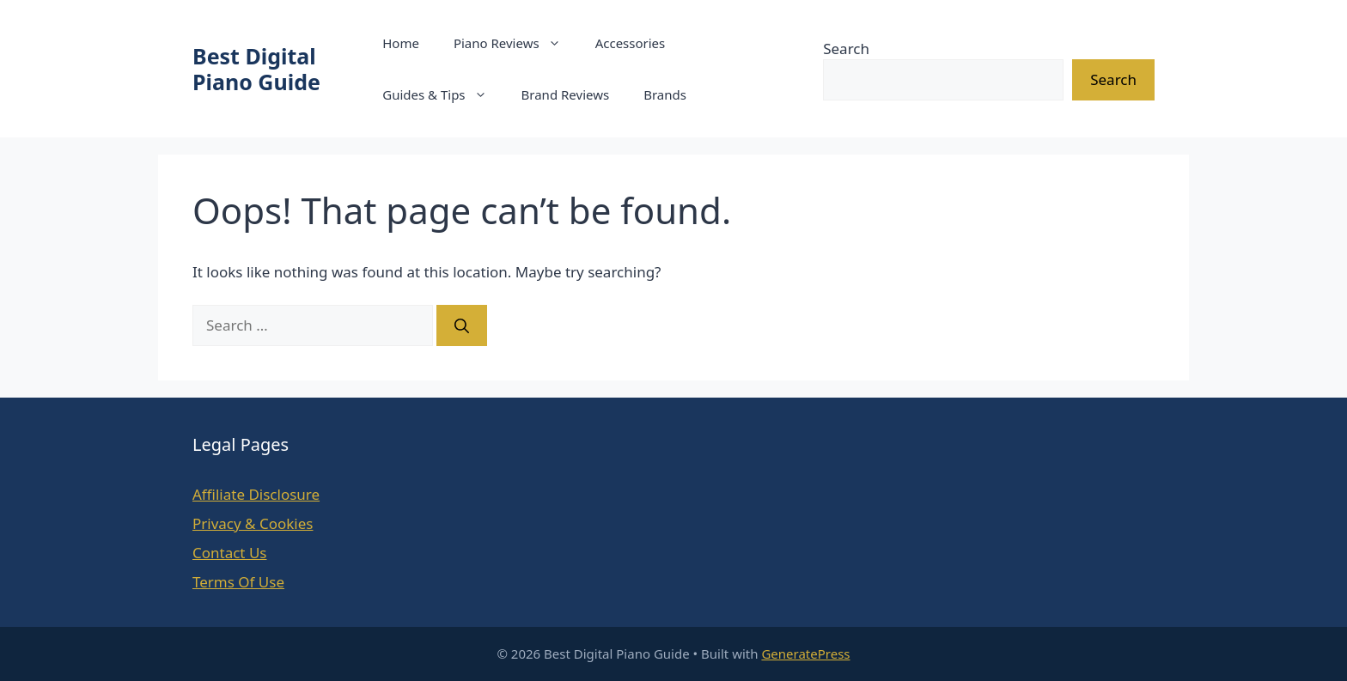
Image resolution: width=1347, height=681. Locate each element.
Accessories (630, 43)
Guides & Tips (442, 94)
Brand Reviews (565, 94)
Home (400, 43)
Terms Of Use (238, 582)
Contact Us (229, 552)
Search (846, 48)
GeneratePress (805, 653)
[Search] (461, 325)
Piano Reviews (516, 43)
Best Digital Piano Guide (256, 68)
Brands (664, 94)
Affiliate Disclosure (256, 494)
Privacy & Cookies (253, 523)
